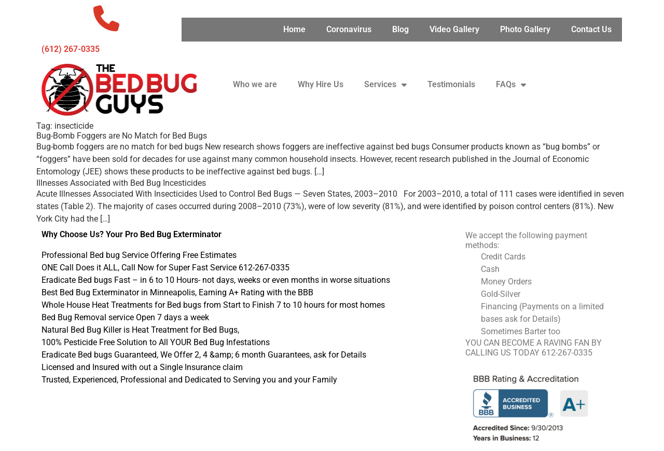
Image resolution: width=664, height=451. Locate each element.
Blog (400, 29)
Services (385, 84)
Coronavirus (348, 29)
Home (294, 29)
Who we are (255, 84)
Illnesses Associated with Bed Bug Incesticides (121, 183)
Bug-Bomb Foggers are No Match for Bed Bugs (121, 136)
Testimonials (451, 84)
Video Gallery (454, 29)
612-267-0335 (567, 353)
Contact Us (591, 29)
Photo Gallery (525, 29)
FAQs (511, 84)
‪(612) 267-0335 (71, 49)
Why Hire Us (320, 84)
